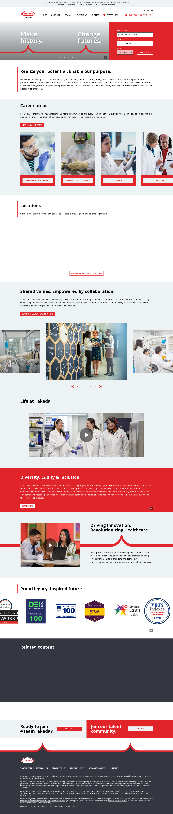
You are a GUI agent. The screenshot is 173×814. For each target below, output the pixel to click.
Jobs (44, 15)
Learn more (27, 530)
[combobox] (135, 55)
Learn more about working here (37, 338)
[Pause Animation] (151, 574)
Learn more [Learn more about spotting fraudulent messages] (89, 4)
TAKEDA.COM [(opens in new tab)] (148, 10)
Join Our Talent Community (137, 15)
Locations (81, 15)
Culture (55, 15)
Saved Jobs (112, 15)
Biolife (95, 15)
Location (120, 51)
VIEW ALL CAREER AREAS (32, 149)
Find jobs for (122, 42)
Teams (68, 15)
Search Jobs (145, 64)
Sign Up (140, 794)
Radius (119, 60)
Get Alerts (70, 794)
